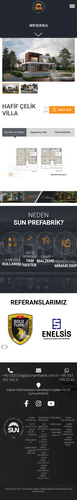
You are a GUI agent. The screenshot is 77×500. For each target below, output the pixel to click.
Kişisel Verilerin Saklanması (68, 431)
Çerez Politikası (68, 438)
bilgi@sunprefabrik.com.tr (38, 375)
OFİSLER (32, 434)
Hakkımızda (55, 424)
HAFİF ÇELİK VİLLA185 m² (43, 460)
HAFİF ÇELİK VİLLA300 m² (43, 468)
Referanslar (55, 429)
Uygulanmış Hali (38, 132)
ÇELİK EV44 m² (43, 440)
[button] (2, 347)
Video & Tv (56, 435)
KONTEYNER (31, 448)
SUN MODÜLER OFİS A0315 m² (43, 428)
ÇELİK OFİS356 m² (43, 453)
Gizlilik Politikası (68, 425)
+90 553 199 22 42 (66, 377)
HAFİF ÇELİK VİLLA (31, 425)
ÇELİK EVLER (31, 430)
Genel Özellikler (63, 132)
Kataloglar (56, 432)
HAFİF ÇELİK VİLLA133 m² (43, 447)
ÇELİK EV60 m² (43, 435)
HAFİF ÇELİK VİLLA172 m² (43, 475)
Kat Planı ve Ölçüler (14, 132)
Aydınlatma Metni (69, 443)
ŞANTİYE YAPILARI (31, 451)
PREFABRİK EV (30, 441)
